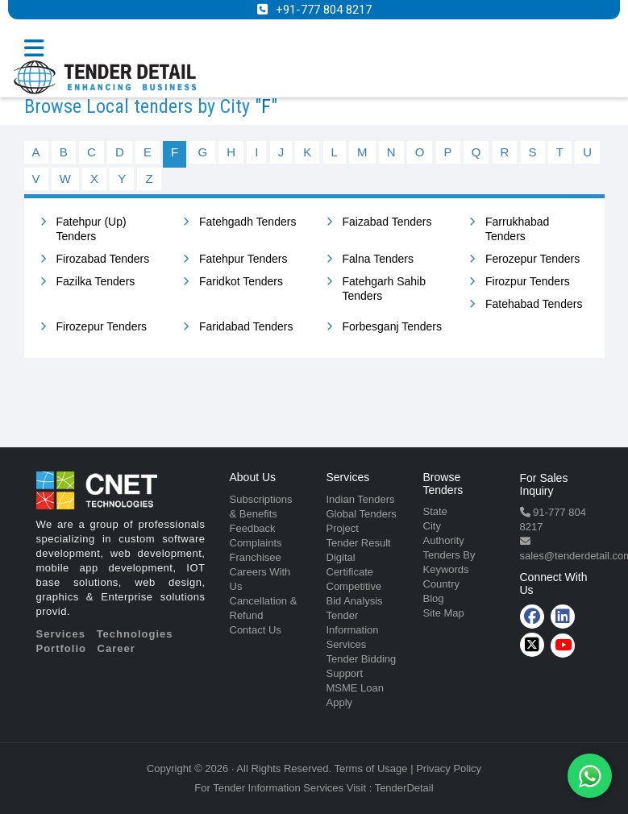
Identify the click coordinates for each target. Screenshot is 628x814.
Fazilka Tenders (95, 281)
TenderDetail (404, 788)
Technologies (135, 634)
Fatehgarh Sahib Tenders (384, 288)
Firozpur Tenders (527, 281)
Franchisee (255, 557)
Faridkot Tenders (241, 281)
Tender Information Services (352, 629)
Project (342, 528)
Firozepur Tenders (102, 326)
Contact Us (255, 630)
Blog (433, 598)
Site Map (443, 613)
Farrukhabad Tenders (517, 229)
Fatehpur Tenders (243, 258)
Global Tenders (361, 514)
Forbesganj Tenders (392, 326)
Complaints (256, 543)
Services (61, 634)
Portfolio (61, 648)
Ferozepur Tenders (532, 258)
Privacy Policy (448, 768)
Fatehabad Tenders (533, 303)
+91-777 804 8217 (324, 9)
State (435, 511)
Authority (443, 540)
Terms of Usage (371, 768)
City (432, 526)
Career (116, 648)
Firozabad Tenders (103, 258)
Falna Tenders (378, 258)
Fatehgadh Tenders (247, 221)
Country (441, 584)
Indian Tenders (360, 499)
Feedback (253, 528)
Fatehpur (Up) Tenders (91, 229)
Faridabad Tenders (246, 326)
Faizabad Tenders (387, 221)
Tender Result (358, 543)
